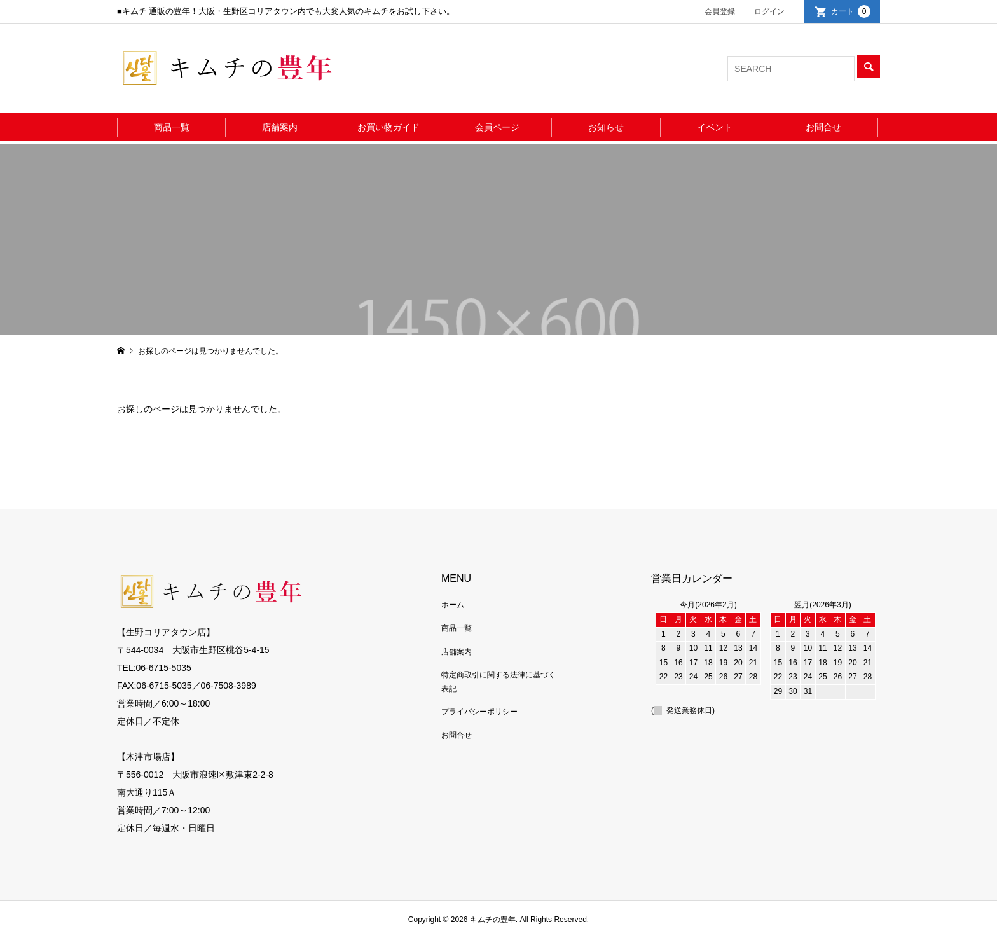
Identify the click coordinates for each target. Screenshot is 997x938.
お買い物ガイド (388, 127)
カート (850, 11)
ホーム (452, 604)
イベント (714, 127)
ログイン (769, 11)
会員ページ (497, 127)
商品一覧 (171, 127)
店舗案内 (280, 127)
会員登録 (720, 11)
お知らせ (606, 127)
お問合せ (823, 127)
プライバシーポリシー (479, 711)
